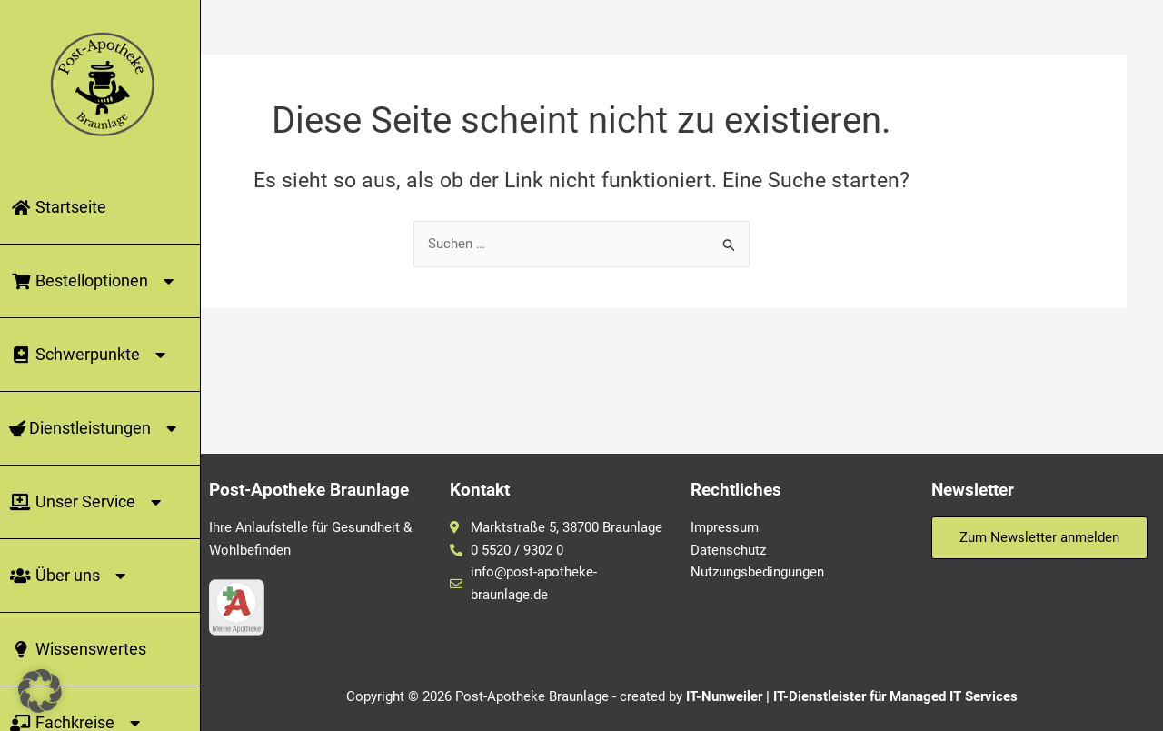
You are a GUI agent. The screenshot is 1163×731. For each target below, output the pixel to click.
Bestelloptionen (94, 281)
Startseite (57, 206)
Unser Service (88, 502)
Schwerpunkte (90, 354)
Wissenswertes (77, 648)
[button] (40, 691)
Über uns (70, 575)
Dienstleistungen (96, 428)
